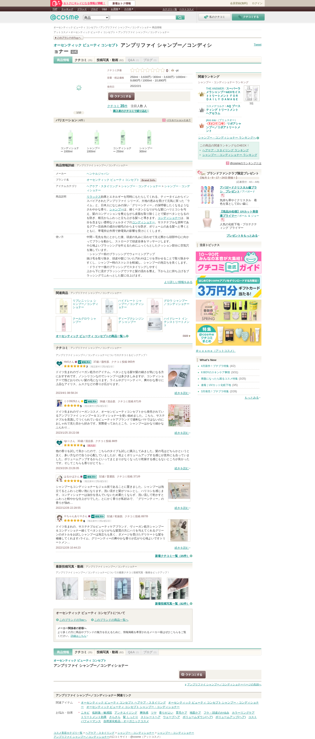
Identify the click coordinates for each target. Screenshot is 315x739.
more (185, 335)
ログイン (257, 3)
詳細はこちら (78, 635)
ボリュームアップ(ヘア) (230, 717)
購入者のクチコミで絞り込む (130, 111)
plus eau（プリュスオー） (221, 120)
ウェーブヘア (171, 717)
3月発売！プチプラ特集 (215, 391)
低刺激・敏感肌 (102, 712)
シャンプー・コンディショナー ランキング (229, 155)
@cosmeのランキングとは (245, 163)
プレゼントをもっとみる (242, 235)
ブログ (94, 9)
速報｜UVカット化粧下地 (216, 385)
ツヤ (154, 712)
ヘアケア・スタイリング (102, 186)
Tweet (257, 44)
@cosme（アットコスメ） (146, 736)
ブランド (82, 9)
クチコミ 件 (117, 106)
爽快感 (144, 712)
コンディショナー (169, 218)
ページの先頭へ (224, 684)
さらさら (115, 717)
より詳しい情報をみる (178, 282)
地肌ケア (195, 712)
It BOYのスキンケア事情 (215, 372)
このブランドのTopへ (73, 619)
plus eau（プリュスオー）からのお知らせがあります (215, 123)
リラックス (94, 196)
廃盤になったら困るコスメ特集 (219, 378)
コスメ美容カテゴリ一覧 (68, 732)
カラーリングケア (243, 712)
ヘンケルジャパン (98, 173)
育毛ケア (181, 712)
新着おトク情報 (121, 3)
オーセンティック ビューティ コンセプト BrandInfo (149, 180)
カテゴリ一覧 (170, 9)
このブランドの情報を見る (68, 38)
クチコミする (121, 96)
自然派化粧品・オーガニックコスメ (126, 721)
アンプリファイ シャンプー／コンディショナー (91, 665)
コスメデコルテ (215, 106)
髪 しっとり (130, 717)
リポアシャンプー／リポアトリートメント (223, 127)
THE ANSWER (215, 88)
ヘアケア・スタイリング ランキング (225, 150)
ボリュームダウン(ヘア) (198, 717)
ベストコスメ (186, 9)
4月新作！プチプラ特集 (215, 366)
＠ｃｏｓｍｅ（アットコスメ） (216, 350)
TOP (54, 9)
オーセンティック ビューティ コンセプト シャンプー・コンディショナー (133, 707)
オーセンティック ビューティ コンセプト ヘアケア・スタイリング (123, 702)
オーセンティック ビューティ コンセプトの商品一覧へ (91, 336)
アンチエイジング (125, 712)
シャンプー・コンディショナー (141, 186)
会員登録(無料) (239, 3)
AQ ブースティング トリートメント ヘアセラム (223, 109)
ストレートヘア (151, 717)
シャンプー (116, 209)
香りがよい (166, 712)
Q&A (104, 9)
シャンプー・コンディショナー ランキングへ (227, 137)
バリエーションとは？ (179, 120)
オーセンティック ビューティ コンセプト (86, 45)
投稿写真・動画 (110, 60)
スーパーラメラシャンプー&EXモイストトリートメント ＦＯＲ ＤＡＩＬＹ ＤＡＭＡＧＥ (223, 94)
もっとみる (252, 397)
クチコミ (83, 60)
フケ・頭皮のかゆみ (216, 712)
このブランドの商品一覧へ (111, 619)
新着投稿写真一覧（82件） (172, 603)
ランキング (67, 9)
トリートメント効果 (94, 717)
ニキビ (85, 712)
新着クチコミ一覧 (172, 556)
